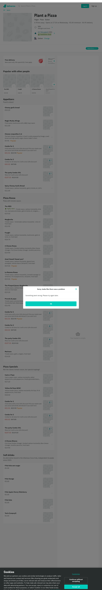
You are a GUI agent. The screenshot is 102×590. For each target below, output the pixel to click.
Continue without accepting (76, 578)
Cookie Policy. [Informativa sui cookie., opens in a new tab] (56, 588)
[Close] (76, 286)
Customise (76, 572)
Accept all (76, 585)
